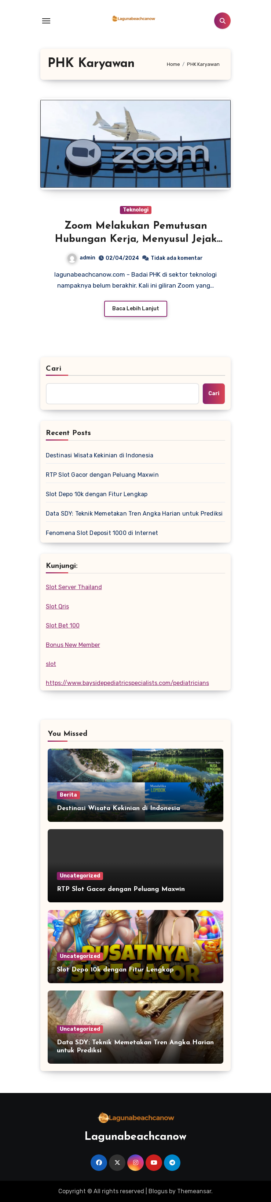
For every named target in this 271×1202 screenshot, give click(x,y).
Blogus (158, 1191)
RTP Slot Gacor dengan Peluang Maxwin (102, 474)
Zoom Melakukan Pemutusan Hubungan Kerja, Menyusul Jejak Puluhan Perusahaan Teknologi (136, 239)
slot (51, 663)
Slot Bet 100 (63, 625)
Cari (54, 368)
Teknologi (136, 210)
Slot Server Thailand (74, 587)
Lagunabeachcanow (135, 1137)
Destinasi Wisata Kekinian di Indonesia (100, 455)
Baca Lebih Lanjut (135, 309)
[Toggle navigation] (46, 20)
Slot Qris (57, 606)
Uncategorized (80, 876)
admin (81, 258)
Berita (68, 795)
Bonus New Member (73, 644)
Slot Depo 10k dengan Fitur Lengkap (97, 494)
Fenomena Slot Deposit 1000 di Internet (102, 532)
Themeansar (194, 1191)
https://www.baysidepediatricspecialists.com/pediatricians (127, 682)
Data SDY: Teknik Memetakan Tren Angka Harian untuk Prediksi (134, 513)
